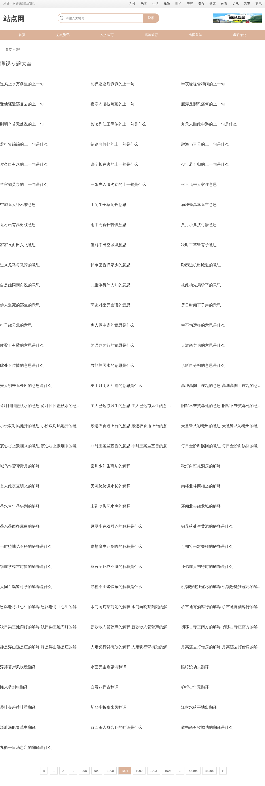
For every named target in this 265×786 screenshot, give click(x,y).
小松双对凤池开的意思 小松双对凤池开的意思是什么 (46, 426)
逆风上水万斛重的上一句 (22, 84)
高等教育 (151, 35)
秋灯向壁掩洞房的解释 (201, 466)
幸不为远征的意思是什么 (203, 325)
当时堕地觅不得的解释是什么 (26, 546)
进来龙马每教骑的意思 (20, 265)
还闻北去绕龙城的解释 (201, 506)
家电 (259, 3)
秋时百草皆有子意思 (199, 245)
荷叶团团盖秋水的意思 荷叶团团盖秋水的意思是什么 (46, 405)
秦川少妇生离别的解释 (110, 466)
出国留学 (195, 35)
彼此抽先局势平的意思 (201, 285)
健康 (213, 3)
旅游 (167, 3)
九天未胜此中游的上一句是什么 (209, 124)
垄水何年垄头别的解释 (20, 506)
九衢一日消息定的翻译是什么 (26, 747)
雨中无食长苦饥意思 (108, 225)
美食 (201, 3)
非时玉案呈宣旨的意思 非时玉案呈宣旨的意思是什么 (137, 446)
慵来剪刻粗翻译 (14, 687)
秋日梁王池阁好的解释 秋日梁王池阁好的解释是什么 (46, 627)
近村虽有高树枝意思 (18, 225)
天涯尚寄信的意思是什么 (203, 345)
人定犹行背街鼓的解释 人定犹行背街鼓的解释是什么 (137, 647)
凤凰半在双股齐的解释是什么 (116, 526)
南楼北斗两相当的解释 (201, 486)
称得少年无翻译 (195, 687)
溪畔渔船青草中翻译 (18, 727)
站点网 (14, 19)
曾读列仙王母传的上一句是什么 (118, 124)
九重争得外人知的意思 (110, 285)
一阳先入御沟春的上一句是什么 (118, 184)
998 (84, 771)
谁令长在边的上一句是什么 (114, 164)
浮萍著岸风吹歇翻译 (18, 667)
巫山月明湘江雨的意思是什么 (116, 385)
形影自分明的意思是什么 (203, 365)
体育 (224, 3)
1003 (153, 771)
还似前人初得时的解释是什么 (207, 566)
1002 (139, 771)
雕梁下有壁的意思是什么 (22, 345)
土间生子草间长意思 (108, 204)
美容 (190, 3)
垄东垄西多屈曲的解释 (20, 526)
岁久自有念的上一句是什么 (24, 164)
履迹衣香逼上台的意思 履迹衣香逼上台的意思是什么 (137, 426)
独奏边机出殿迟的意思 (201, 265)
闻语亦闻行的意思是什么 (112, 345)
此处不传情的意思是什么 (22, 365)
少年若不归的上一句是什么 (205, 164)
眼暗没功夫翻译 (195, 667)
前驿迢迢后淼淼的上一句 (112, 84)
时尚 (178, 3)
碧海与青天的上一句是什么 (205, 144)
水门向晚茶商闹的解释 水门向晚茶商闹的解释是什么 (137, 607)
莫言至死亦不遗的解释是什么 (116, 566)
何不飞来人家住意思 (199, 184)
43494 (193, 771)
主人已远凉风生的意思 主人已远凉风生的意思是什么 (137, 405)
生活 (155, 3)
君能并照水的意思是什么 (112, 365)
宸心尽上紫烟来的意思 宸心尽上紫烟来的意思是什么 (46, 446)
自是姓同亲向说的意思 (20, 285)
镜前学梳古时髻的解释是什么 (26, 566)
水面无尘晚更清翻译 (108, 667)
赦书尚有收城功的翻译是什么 (207, 727)
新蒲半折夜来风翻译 (108, 707)
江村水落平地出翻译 (199, 707)
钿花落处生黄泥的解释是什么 (207, 526)
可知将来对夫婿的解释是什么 (207, 546)
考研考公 (239, 35)
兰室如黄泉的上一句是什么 (24, 184)
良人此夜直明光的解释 (20, 486)
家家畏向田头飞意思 (18, 245)
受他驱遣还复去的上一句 (22, 104)
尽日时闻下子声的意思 (201, 305)
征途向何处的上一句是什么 (114, 144)
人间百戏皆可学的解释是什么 (26, 586)
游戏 (236, 3)
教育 (144, 3)
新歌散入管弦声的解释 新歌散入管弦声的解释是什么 (137, 627)
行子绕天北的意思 (16, 325)
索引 (19, 49)
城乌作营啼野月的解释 (20, 466)
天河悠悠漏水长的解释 (110, 486)
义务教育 (107, 35)
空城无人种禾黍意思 (18, 204)
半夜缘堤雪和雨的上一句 (203, 84)
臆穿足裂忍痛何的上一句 (203, 104)
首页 (22, 35)
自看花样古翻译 (104, 687)
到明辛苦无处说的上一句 (22, 124)
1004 (168, 771)
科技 (132, 3)
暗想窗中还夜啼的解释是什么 (116, 546)
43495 (209, 771)
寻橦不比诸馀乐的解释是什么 (116, 586)
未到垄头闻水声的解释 (110, 506)
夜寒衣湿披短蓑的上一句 (112, 104)
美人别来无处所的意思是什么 (26, 385)
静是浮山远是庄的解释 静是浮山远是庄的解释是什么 (46, 647)
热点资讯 (63, 35)
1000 (110, 771)
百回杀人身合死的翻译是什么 (116, 727)
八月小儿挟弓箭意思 (199, 225)
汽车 (247, 3)
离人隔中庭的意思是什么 (112, 325)
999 (96, 771)
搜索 (151, 18)
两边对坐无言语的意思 (110, 305)
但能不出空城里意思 (108, 245)
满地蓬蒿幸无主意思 (199, 204)
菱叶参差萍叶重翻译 (18, 707)
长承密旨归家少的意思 (110, 265)
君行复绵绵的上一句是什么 (24, 144)
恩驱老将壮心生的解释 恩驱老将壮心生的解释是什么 (46, 607)
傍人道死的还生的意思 (20, 305)
